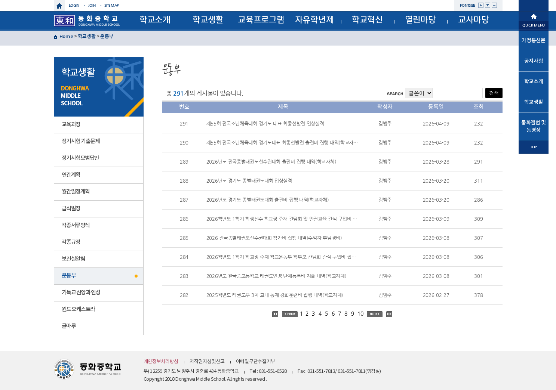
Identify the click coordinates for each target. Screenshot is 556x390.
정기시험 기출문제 (81, 141)
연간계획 (71, 175)
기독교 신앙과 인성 (81, 293)
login (74, 5)
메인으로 (534, 15)
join (92, 5)
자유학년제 (314, 20)
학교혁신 (367, 20)
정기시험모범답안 (80, 158)
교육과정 (71, 124)
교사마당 (473, 20)
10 (360, 313)
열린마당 (420, 20)
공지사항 (533, 61)
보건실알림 (73, 259)
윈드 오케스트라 (78, 309)
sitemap (111, 5)
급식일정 (71, 208)
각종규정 (71, 242)
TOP (533, 147)
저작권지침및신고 (207, 362)
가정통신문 (534, 40)
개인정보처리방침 (161, 362)
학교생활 (208, 20)
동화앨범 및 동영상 (533, 126)
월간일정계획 (76, 192)
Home (66, 37)
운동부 (106, 37)
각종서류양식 (76, 225)
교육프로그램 (261, 20)
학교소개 (155, 20)
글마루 (69, 326)
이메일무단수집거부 (255, 362)
